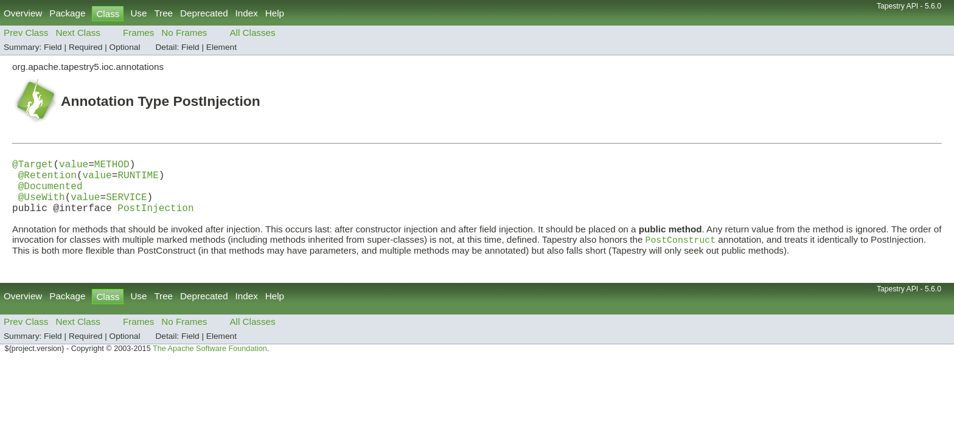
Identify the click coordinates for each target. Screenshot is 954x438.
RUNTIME (137, 179)
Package (67, 13)
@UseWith (41, 206)
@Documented (50, 193)
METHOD (112, 166)
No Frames (184, 32)
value (73, 166)
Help (274, 13)
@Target (32, 166)
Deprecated (204, 13)
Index (246, 13)
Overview (23, 13)
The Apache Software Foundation (210, 362)
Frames (138, 32)
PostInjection (155, 219)
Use (138, 13)
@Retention (47, 179)
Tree (163, 13)
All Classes (252, 32)
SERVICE (126, 206)
